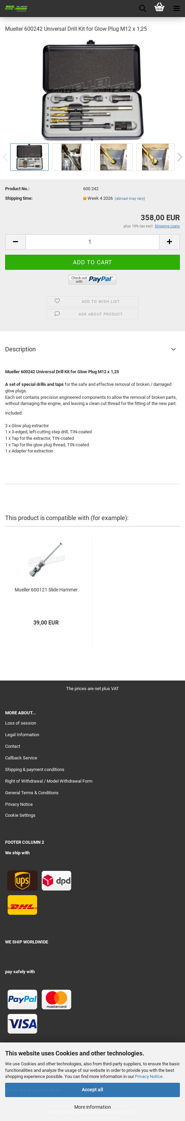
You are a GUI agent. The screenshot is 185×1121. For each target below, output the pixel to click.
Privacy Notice (149, 1076)
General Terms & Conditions (32, 792)
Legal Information (22, 734)
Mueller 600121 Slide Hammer (46, 589)
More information (92, 1107)
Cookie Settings (20, 815)
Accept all (92, 1089)
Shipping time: (19, 198)
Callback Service (21, 757)
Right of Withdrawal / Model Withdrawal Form (48, 781)
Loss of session (20, 723)
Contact (12, 746)
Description (20, 349)
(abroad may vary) (130, 198)
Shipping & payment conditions (34, 769)
